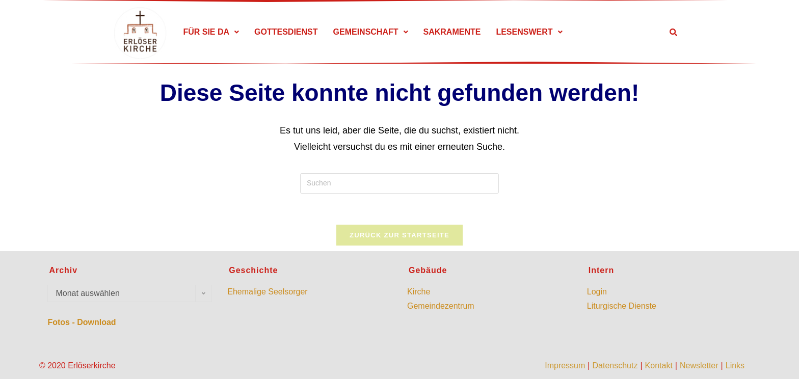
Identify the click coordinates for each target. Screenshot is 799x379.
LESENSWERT (529, 32)
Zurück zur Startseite (399, 235)
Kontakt (659, 365)
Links (735, 365)
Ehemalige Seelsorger (267, 291)
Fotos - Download (81, 322)
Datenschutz (614, 365)
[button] (211, 32)
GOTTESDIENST (285, 32)
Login (597, 291)
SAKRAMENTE (452, 32)
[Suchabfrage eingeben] (399, 183)
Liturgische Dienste (621, 306)
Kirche (418, 291)
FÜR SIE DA (211, 32)
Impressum (565, 365)
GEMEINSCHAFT (370, 32)
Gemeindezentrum (440, 306)
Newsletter (699, 365)
